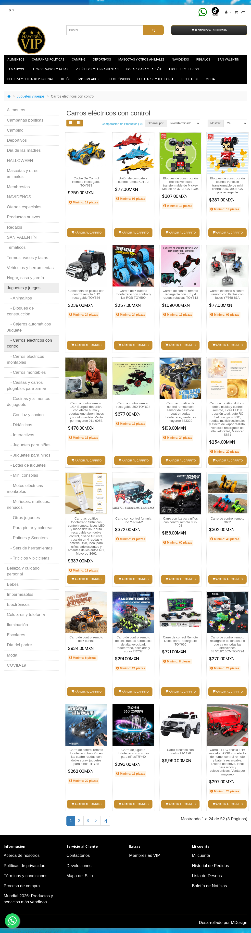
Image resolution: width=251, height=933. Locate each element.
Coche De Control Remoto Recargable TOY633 (86, 181)
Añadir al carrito (86, 232)
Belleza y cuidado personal (30, 79)
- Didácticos (19, 425)
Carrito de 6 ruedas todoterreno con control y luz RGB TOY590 (133, 294)
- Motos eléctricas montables (25, 488)
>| (105, 820)
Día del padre (19, 645)
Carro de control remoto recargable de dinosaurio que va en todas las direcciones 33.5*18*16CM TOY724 (227, 644)
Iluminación (17, 624)
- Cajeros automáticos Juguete (29, 327)
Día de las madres (24, 150)
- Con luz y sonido (25, 414)
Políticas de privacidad (24, 865)
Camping (79, 59)
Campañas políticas (48, 59)
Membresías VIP (144, 855)
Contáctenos (78, 855)
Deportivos (102, 59)
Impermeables (89, 79)
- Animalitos (19, 298)
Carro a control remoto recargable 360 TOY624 (133, 405)
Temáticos (15, 69)
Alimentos (16, 59)
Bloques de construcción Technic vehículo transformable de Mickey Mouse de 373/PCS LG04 (180, 183)
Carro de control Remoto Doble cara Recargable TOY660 (180, 640)
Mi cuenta (201, 855)
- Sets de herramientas (29, 548)
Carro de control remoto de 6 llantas (86, 639)
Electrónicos (119, 79)
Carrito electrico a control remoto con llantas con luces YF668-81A (227, 294)
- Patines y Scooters (27, 537)
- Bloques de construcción (20, 311)
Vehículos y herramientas (97, 69)
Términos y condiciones (26, 875)
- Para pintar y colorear (30, 527)
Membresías (18, 187)
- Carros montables (26, 372)
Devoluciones (78, 865)
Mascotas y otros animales (141, 59)
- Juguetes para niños (28, 455)
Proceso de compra (22, 885)
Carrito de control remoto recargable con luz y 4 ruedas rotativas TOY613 (180, 294)
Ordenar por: (156, 123)
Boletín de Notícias (209, 885)
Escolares (189, 79)
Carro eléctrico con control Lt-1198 (180, 751)
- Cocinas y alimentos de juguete (28, 401)
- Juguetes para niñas (28, 445)
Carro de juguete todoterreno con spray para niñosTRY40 (133, 753)
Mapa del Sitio (79, 875)
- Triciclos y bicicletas (28, 558)
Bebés (65, 79)
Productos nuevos (23, 217)
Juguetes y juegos (183, 69)
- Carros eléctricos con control (29, 343)
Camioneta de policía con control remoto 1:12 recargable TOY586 (86, 294)
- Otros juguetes (23, 517)
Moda (210, 79)
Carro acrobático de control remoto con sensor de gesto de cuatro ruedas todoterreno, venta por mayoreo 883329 (180, 412)
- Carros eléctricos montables (25, 359)
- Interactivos (20, 435)
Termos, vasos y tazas (49, 69)
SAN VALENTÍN (228, 59)
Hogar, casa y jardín (143, 69)
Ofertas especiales (24, 207)
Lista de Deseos (207, 875)
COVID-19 (16, 665)
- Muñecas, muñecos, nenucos (28, 504)
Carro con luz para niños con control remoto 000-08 (180, 522)
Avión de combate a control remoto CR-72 (133, 180)
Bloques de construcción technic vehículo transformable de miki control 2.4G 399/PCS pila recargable (227, 185)
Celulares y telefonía (155, 79)
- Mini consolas (22, 475)
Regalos (203, 59)
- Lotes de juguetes (26, 465)
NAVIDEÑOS (180, 59)
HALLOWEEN (20, 160)
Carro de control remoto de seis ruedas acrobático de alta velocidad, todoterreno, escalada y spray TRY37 (133, 644)
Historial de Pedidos (210, 865)
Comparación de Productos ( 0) (122, 124)
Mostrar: (215, 123)
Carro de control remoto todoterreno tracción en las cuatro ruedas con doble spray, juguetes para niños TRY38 (86, 757)
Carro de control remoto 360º (227, 520)
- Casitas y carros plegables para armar (26, 385)
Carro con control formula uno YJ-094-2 (133, 520)
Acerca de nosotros (21, 855)
